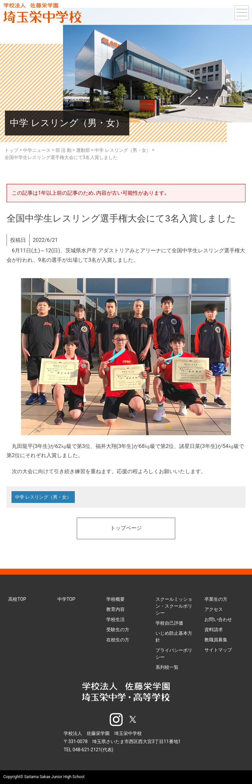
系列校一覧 (167, 667)
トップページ (126, 528)
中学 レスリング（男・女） (43, 497)
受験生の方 (117, 629)
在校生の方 (117, 639)
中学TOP (66, 599)
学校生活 (115, 619)
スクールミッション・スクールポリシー (174, 606)
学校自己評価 (169, 623)
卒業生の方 (215, 599)
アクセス (213, 609)
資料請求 (213, 629)
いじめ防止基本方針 (174, 637)
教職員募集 (215, 639)
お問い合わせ (218, 619)
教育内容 (115, 609)
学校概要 (115, 599)
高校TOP (17, 599)
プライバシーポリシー (174, 654)
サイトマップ (218, 649)
